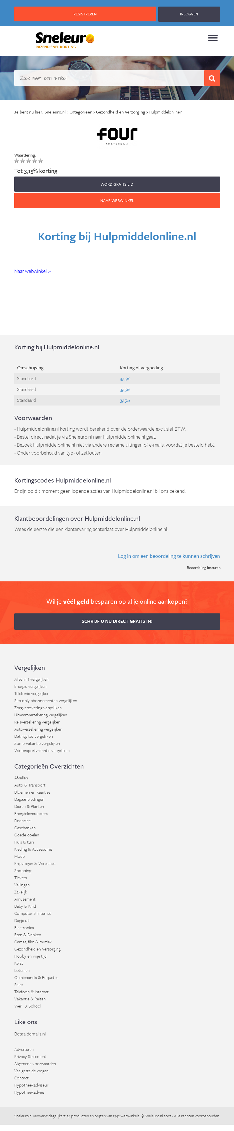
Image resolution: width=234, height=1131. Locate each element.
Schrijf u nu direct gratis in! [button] (117, 621)
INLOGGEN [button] (189, 14)
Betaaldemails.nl (30, 1033)
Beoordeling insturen (204, 567)
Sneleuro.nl (23, 1116)
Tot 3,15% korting (35, 170)
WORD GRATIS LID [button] (117, 184)
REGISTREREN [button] (85, 14)
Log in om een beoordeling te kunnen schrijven (169, 556)
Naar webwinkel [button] (117, 200)
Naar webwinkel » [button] (32, 271)
